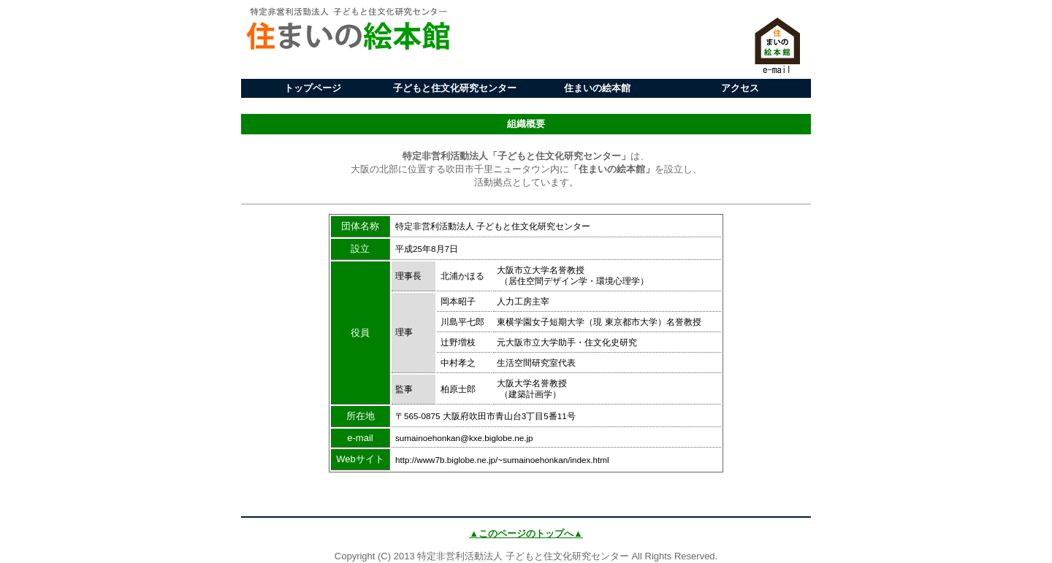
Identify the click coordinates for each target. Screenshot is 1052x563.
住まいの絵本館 (597, 88)
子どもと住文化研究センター (455, 88)
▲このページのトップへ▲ (526, 533)
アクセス (740, 88)
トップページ (312, 88)
